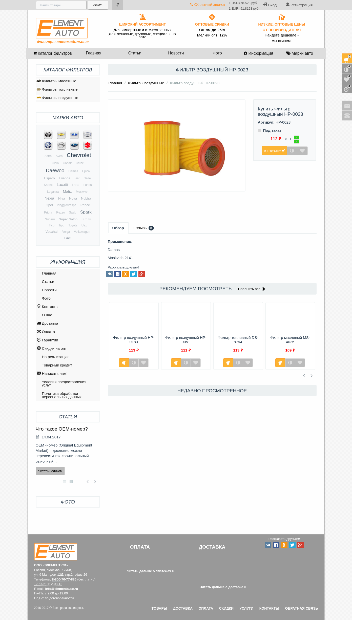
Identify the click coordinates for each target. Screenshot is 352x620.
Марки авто (299, 53)
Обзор (118, 228)
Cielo (55, 163)
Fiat (76, 178)
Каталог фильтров (52, 53)
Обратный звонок (207, 4)
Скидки (226, 608)
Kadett (48, 185)
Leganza (53, 191)
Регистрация (299, 4)
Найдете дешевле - (282, 35)
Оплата (46, 332)
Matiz (67, 191)
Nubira (86, 198)
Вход (270, 4)
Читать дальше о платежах (150, 571)
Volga (66, 232)
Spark (86, 212)
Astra (48, 156)
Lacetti (62, 185)
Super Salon (68, 219)
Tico (51, 225)
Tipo (61, 225)
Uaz (84, 225)
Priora (48, 212)
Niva (61, 198)
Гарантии (47, 340)
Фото (217, 53)
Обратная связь (301, 608)
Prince (85, 205)
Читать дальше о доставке (223, 587)
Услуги (246, 608)
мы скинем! (282, 40)
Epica (86, 171)
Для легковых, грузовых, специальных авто (142, 35)
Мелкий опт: (212, 35)
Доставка (47, 323)
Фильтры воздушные (146, 83)
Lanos (88, 185)
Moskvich (82, 191)
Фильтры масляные (56, 81)
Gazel (87, 178)
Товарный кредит (57, 365)
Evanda (64, 178)
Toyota (72, 225)
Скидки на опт (52, 348)
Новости (176, 53)
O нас (47, 315)
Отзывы (144, 228)
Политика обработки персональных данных (62, 395)
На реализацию (56, 357)
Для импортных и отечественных (143, 29)
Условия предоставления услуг (64, 383)
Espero (49, 178)
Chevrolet (79, 155)
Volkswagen (82, 232)
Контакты (47, 306)
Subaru (50, 219)
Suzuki (86, 219)
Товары (159, 608)
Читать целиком (50, 471)
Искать (97, 5)
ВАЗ (67, 238)
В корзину (274, 150)
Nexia (49, 198)
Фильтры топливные (57, 89)
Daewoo (55, 170)
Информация (258, 53)
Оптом (212, 29)
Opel (49, 205)
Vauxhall (52, 232)
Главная (93, 53)
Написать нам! (52, 373)
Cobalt (67, 163)
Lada (75, 185)
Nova (73, 198)
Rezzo (60, 212)
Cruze (80, 163)
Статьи (134, 53)
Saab (72, 212)
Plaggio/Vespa (66, 205)
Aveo (59, 156)
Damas (73, 171)
